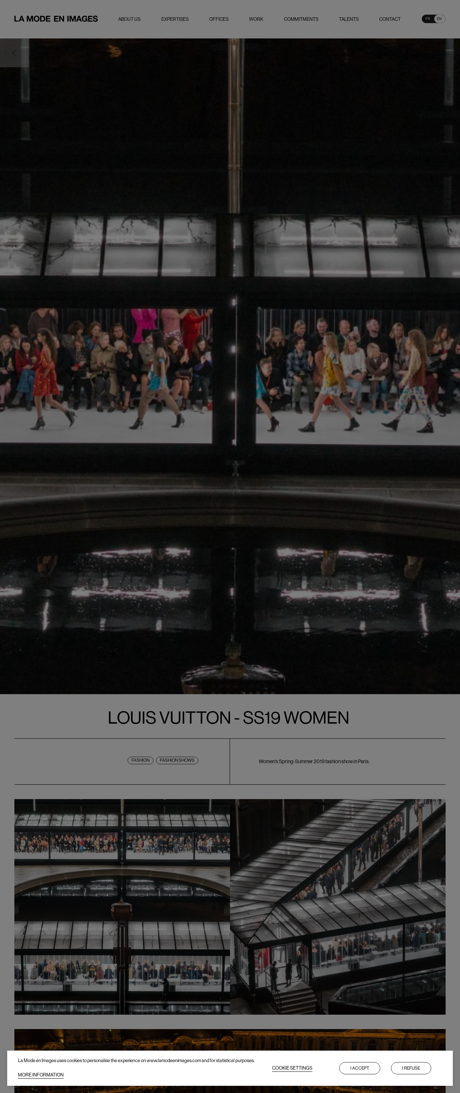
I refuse (411, 1068)
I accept (359, 1068)
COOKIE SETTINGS (292, 1068)
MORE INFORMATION (41, 1075)
